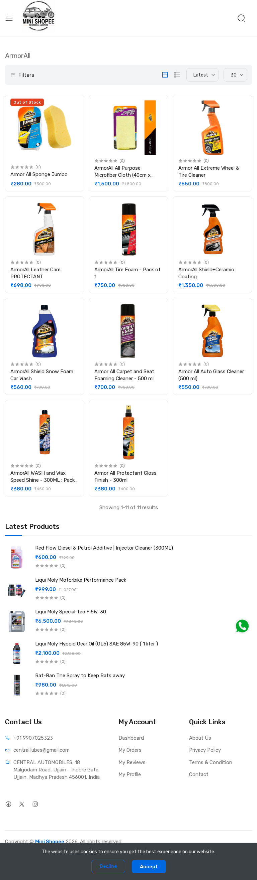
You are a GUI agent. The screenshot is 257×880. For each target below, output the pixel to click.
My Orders (130, 750)
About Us (200, 738)
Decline (108, 866)
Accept (149, 867)
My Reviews (132, 762)
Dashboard (131, 738)
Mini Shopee (49, 842)
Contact (198, 774)
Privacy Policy (205, 750)
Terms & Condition (210, 762)
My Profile (129, 774)
